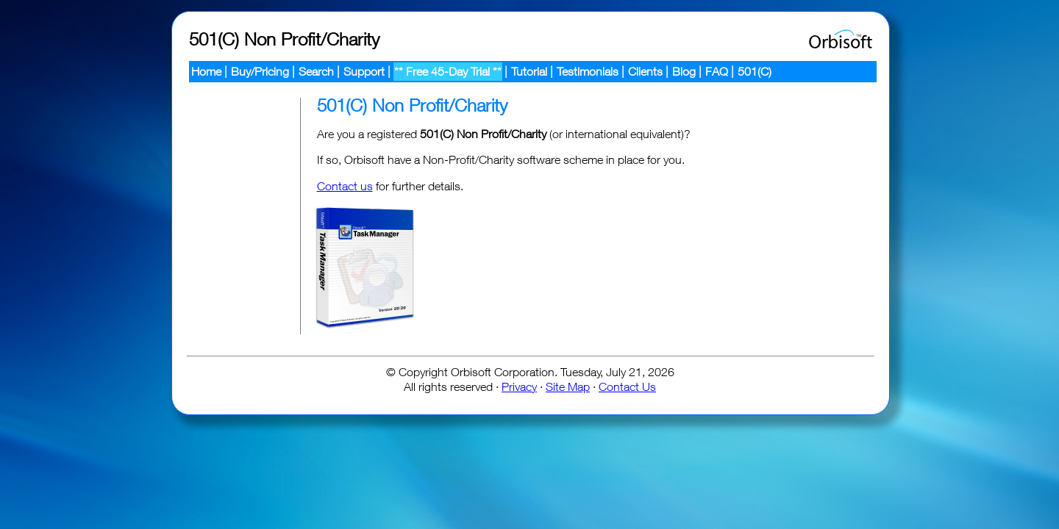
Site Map (568, 386)
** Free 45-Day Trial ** (448, 71)
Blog (684, 71)
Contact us (345, 185)
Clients (645, 71)
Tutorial (529, 71)
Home (206, 71)
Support (364, 71)
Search (316, 71)
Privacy (519, 386)
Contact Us (627, 386)
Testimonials (587, 71)
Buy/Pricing (260, 71)
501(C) (754, 71)
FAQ (716, 71)
